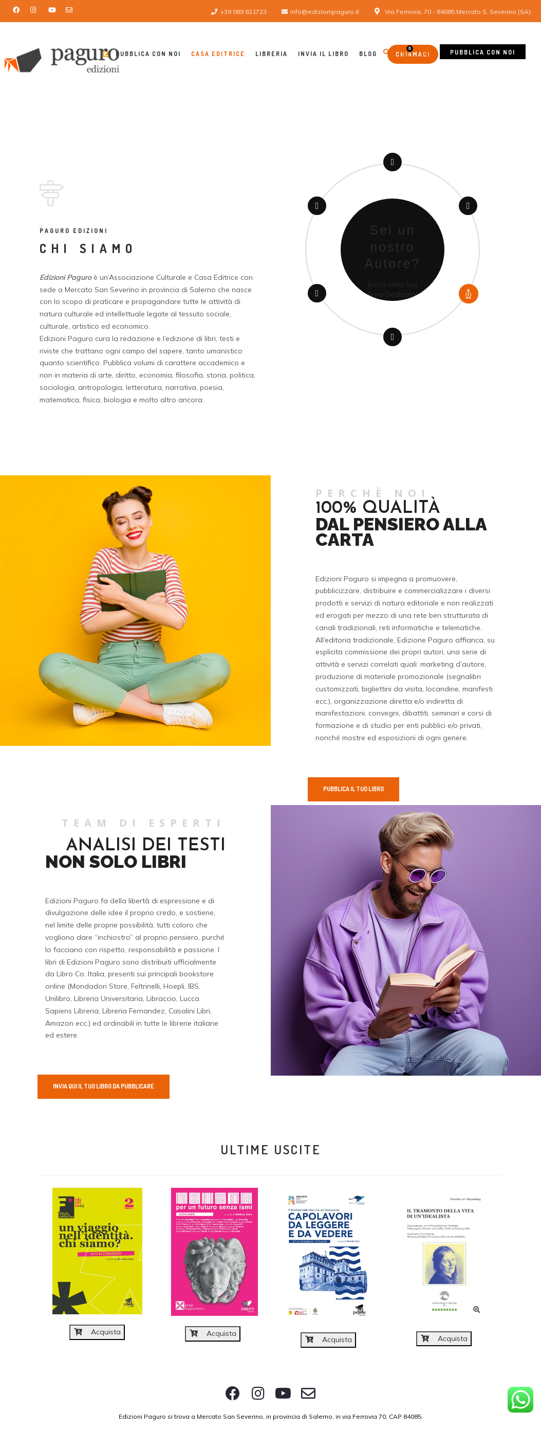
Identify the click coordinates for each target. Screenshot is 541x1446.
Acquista (97, 1331)
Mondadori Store (98, 986)
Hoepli (173, 986)
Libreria (271, 54)
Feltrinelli (145, 986)
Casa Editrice (218, 54)
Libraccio (161, 998)
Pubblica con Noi (142, 53)
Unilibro (57, 998)
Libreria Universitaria (108, 998)
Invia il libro (323, 54)
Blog (368, 54)
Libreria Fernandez (133, 1010)
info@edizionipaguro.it (324, 11)
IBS (193, 986)
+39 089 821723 (243, 11)
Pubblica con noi (482, 52)
